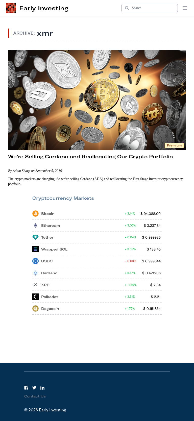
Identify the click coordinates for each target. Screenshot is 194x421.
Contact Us (35, 396)
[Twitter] (34, 388)
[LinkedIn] (42, 388)
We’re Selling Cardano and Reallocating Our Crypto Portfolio (90, 156)
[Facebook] (26, 388)
